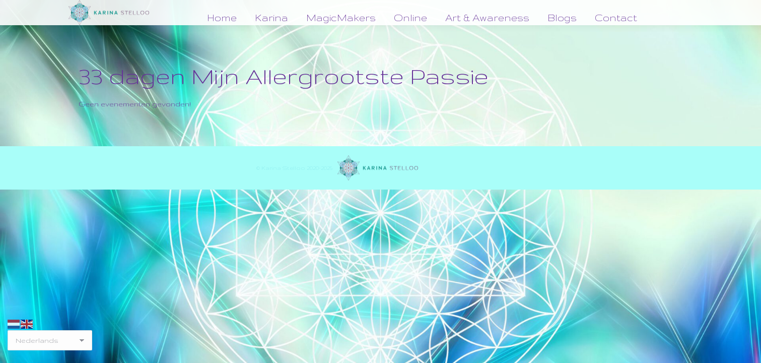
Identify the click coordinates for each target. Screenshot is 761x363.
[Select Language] (50, 340)
